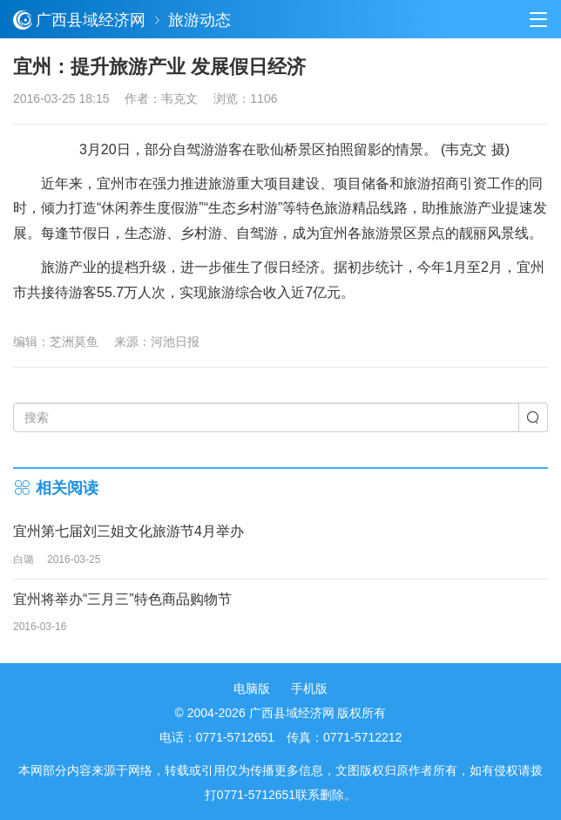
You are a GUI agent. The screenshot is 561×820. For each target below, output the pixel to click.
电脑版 (251, 688)
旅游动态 (199, 20)
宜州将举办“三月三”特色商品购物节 (122, 599)
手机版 (309, 688)
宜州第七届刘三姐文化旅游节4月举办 (128, 531)
